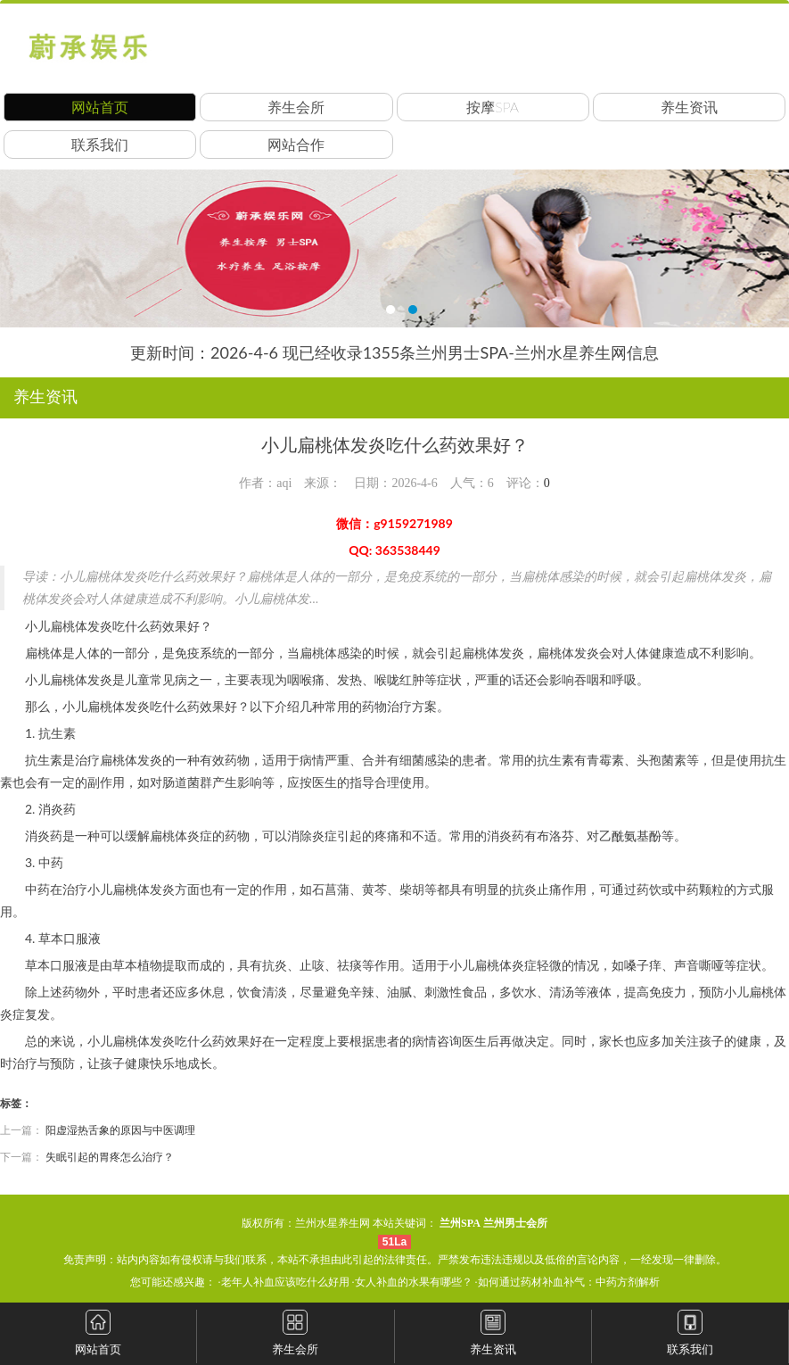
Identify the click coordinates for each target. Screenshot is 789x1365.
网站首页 (99, 106)
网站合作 (296, 144)
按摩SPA (492, 106)
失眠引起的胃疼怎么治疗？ (109, 1156)
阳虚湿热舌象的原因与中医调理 (120, 1130)
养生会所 (296, 106)
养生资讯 (689, 106)
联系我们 (99, 144)
